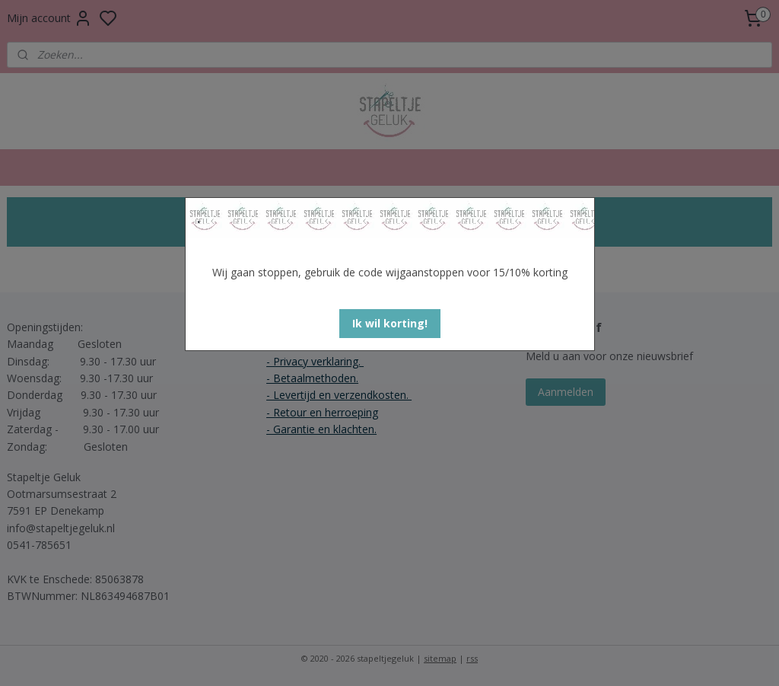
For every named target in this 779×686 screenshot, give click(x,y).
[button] (389, 323)
